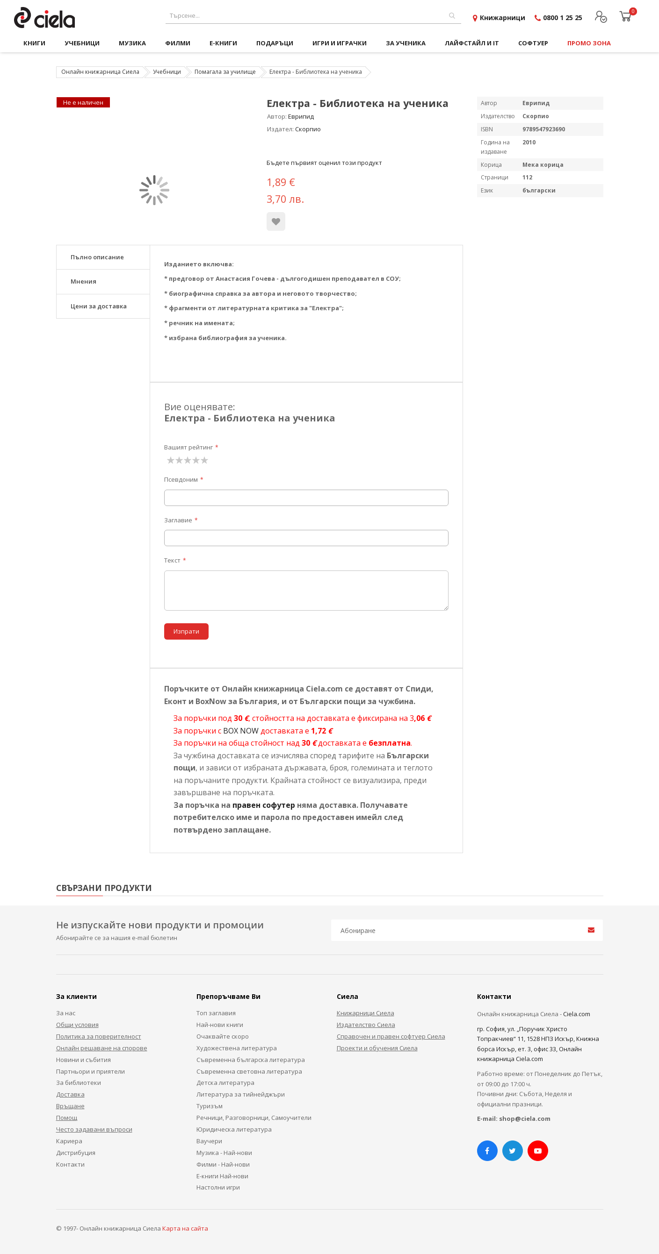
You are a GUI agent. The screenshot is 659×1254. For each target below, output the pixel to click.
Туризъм (209, 1106)
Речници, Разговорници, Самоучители (253, 1117)
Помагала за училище (225, 72)
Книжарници (502, 17)
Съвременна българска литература (250, 1059)
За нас (65, 1013)
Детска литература (225, 1082)
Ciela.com (576, 1014)
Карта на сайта (185, 1228)
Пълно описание (97, 257)
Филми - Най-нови (223, 1164)
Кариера (69, 1141)
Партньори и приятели (90, 1071)
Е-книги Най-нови (222, 1176)
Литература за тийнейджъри (240, 1094)
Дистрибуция (75, 1152)
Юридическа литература (234, 1129)
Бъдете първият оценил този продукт (324, 162)
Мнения (83, 281)
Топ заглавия (216, 1013)
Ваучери (209, 1141)
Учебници (167, 72)
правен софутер (263, 805)
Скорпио (308, 129)
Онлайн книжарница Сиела (100, 72)
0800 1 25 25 (562, 17)
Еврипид (301, 116)
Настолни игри (218, 1187)
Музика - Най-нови (224, 1152)
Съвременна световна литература (249, 1071)
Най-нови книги (219, 1024)
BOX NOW (241, 731)
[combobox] (313, 15)
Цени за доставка (99, 306)
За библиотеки (78, 1082)
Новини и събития (83, 1059)
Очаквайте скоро (222, 1036)
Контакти (70, 1164)
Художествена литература (236, 1048)
